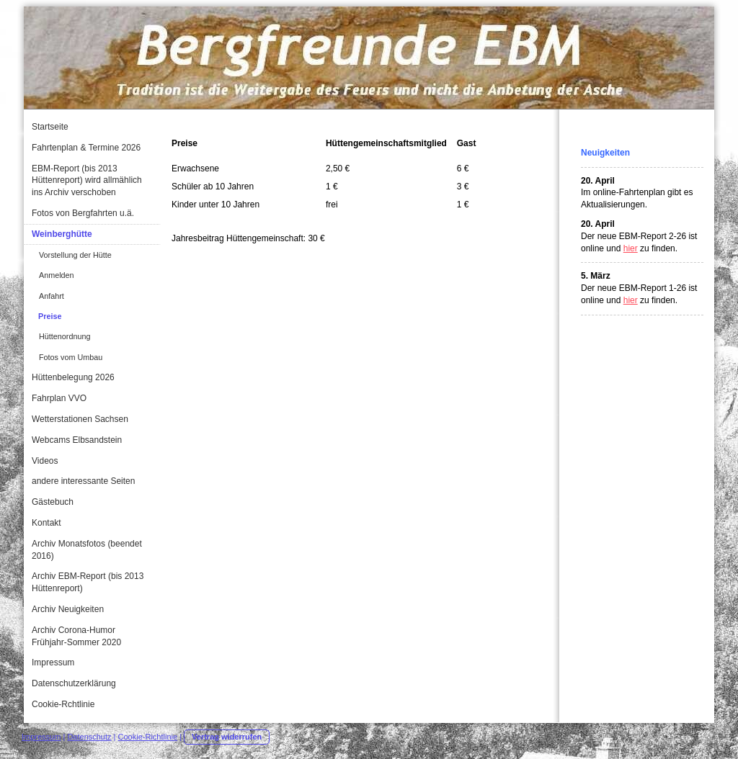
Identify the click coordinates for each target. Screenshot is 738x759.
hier (630, 248)
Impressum (41, 736)
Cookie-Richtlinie (148, 736)
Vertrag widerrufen (227, 736)
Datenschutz (89, 736)
